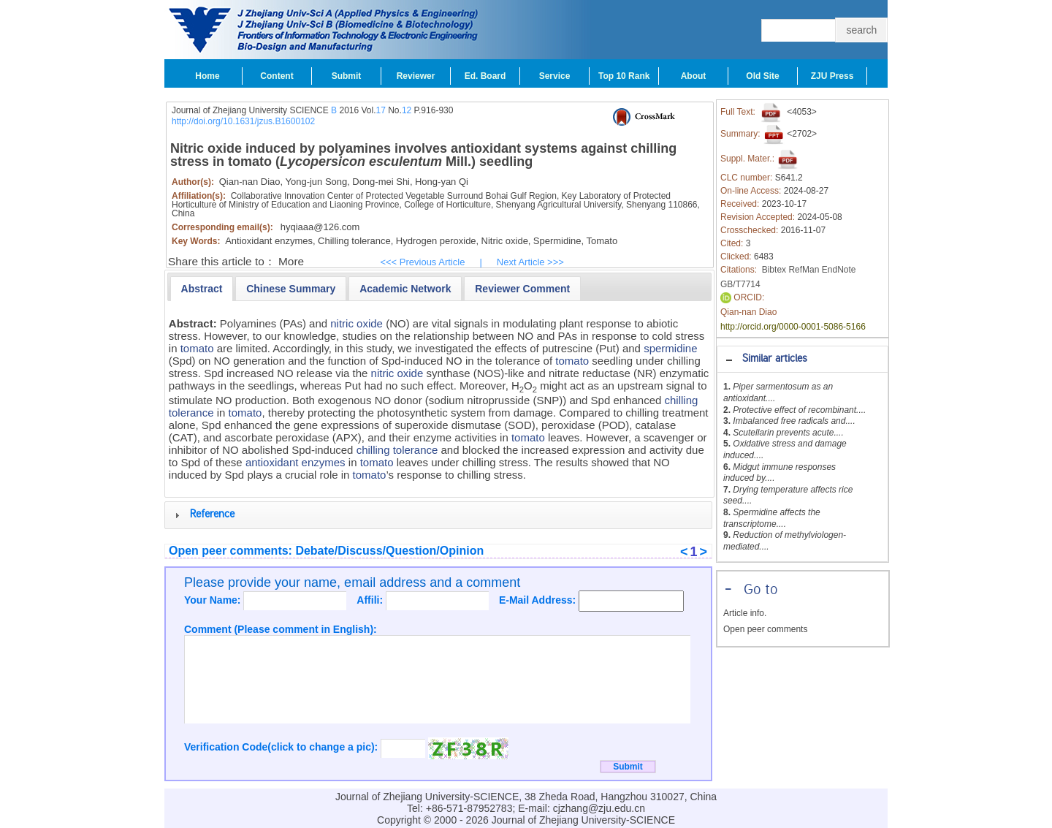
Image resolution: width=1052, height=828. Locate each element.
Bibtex (774, 270)
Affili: (371, 600)
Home (207, 76)
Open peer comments (765, 629)
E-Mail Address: (539, 600)
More (291, 261)
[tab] (802, 359)
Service (555, 76)
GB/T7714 (740, 284)
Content (276, 76)
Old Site (762, 76)
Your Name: (213, 600)
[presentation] (202, 288)
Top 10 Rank (623, 76)
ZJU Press (832, 76)
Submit (347, 76)
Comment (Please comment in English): (280, 629)
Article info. (744, 613)
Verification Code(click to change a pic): (282, 747)
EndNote (839, 270)
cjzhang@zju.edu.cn (599, 808)
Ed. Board (485, 76)
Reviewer (416, 76)
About (693, 76)
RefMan (803, 270)
